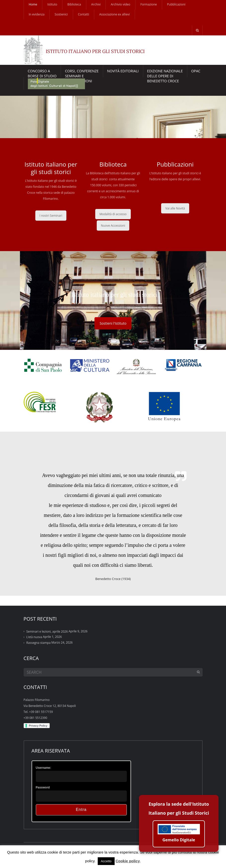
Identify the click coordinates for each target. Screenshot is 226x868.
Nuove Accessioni (113, 225)
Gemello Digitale (179, 835)
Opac (195, 71)
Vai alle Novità (175, 208)
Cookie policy (128, 861)
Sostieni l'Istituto (113, 323)
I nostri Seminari (51, 215)
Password (43, 787)
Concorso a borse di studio (42, 73)
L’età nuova (34, 637)
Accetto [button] (106, 861)
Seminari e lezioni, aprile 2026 (47, 631)
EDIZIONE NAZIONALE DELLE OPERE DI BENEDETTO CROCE (165, 73)
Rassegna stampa (38, 643)
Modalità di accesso (113, 214)
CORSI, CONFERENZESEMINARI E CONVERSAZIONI (81, 73)
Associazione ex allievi (114, 14)
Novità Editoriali (123, 71)
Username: (43, 768)
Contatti (83, 14)
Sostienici (61, 14)
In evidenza (37, 14)
